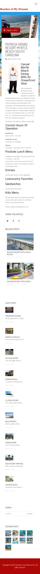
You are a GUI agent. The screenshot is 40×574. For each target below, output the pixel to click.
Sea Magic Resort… (12, 358)
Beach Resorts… (11, 421)
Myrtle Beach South (13, 59)
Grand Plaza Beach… (12, 337)
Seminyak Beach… (11, 379)
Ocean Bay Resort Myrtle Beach (19, 281)
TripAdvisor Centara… (13, 316)
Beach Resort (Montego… (14, 464)
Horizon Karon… (11, 443)
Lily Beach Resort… (12, 400)
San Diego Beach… (11, 485)
